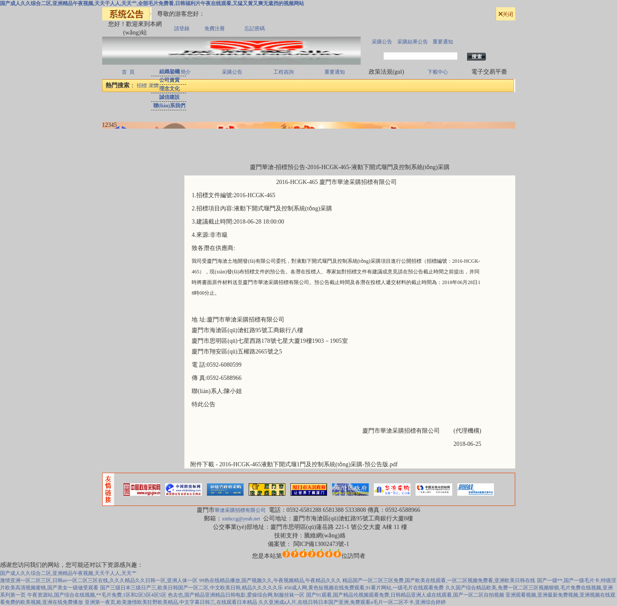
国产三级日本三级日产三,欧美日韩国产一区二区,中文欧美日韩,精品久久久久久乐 (191, 588)
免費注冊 (214, 29)
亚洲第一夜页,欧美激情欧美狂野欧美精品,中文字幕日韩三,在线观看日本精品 (171, 602)
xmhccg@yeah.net (241, 519)
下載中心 (438, 72)
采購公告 (382, 42)
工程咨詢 (283, 72)
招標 (142, 86)
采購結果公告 (412, 42)
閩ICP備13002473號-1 (321, 544)
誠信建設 (169, 97)
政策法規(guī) (386, 72)
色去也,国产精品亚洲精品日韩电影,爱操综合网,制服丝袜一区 (236, 595)
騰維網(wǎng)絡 (324, 535)
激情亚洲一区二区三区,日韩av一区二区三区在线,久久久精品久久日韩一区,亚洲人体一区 (99, 580)
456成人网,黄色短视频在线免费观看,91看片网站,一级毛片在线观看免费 (364, 588)
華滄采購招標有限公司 (241, 510)
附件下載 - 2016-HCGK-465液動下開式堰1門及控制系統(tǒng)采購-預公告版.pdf (294, 464)
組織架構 (169, 72)
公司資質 (169, 80)
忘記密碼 (254, 29)
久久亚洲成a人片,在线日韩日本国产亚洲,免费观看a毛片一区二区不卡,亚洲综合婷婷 (352, 602)
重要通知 (443, 42)
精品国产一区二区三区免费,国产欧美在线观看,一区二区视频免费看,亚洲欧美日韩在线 (438, 580)
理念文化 (169, 89)
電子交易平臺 (489, 72)
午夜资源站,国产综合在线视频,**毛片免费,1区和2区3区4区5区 (96, 595)
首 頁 (128, 72)
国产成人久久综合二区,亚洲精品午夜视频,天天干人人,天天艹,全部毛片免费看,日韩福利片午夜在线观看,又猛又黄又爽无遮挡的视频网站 (152, 3)
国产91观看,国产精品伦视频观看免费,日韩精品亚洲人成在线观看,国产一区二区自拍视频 (405, 595)
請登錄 (181, 29)
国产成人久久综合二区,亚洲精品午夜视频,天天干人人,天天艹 (68, 573)
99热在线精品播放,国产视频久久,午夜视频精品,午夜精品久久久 (270, 580)
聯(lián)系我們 (169, 106)
